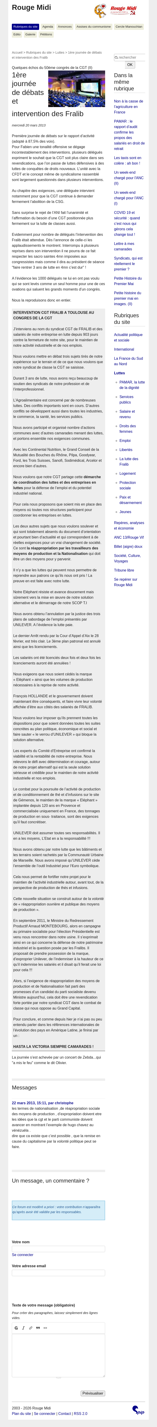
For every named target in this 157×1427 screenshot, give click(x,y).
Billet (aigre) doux (128, 546)
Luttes (59, 52)
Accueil (17, 52)
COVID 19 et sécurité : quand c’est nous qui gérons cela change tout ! (127, 223)
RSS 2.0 (80, 1414)
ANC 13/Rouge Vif (129, 537)
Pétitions (46, 34)
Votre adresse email (29, 1266)
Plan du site (21, 1414)
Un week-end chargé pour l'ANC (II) (129, 178)
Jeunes (125, 512)
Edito (16, 34)
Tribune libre (124, 570)
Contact (64, 1414)
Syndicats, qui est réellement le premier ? (128, 263)
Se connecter (22, 1255)
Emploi (125, 441)
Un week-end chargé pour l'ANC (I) (129, 198)
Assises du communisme (94, 26)
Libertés (125, 450)
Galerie (30, 34)
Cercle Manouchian (129, 26)
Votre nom (21, 1242)
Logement (127, 473)
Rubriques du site (25, 26)
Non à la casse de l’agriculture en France (128, 106)
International (124, 349)
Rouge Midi (31, 7)
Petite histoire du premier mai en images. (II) (127, 298)
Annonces (65, 26)
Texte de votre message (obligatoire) (43, 1305)
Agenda (47, 26)
